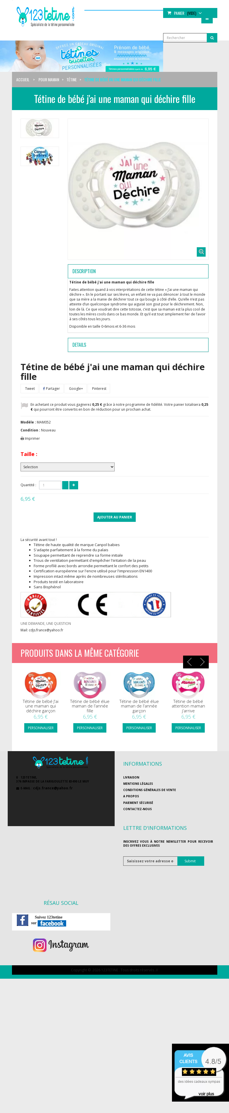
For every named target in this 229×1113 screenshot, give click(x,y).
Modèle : (28, 422)
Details (79, 344)
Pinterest (98, 388)
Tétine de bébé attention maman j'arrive (188, 706)
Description (84, 271)
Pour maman (48, 79)
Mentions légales (138, 784)
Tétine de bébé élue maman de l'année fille (90, 706)
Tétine (71, 79)
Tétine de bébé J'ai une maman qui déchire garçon (40, 706)
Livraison (131, 777)
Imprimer (32, 438)
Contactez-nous (137, 809)
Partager (51, 388)
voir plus (206, 1093)
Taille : (29, 454)
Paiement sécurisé (138, 803)
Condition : (30, 430)
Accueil (22, 79)
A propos (131, 796)
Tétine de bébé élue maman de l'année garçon (139, 706)
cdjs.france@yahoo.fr (53, 788)
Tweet (29, 388)
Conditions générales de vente (149, 790)
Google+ (75, 388)
